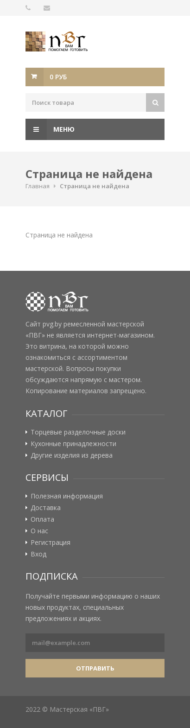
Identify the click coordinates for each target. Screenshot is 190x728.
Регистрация (50, 542)
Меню (50, 129)
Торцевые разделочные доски (78, 432)
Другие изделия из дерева (72, 455)
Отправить (95, 668)
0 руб (58, 76)
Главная (37, 186)
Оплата (42, 519)
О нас (39, 531)
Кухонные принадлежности (73, 444)
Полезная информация (67, 496)
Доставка (46, 508)
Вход (38, 554)
